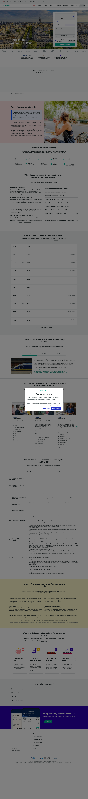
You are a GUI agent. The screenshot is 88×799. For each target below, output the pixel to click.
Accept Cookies (56, 408)
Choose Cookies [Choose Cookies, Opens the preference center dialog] (46, 408)
